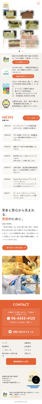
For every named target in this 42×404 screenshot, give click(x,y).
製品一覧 (8, 350)
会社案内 (27, 346)
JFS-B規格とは (21, 62)
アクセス (27, 350)
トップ (4, 343)
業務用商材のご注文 (21, 361)
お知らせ (27, 353)
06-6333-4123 (23, 318)
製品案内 (5, 346)
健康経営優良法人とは (23, 76)
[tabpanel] (21, 29)
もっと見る (31, 118)
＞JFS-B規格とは (15, 396)
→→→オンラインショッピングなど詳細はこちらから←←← (24, 185)
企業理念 (27, 343)
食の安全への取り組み (15, 247)
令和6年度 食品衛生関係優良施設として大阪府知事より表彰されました (25, 169)
